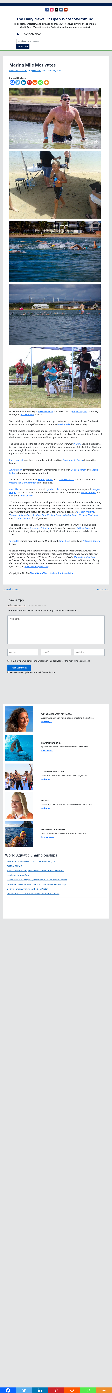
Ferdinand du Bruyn (73, 459)
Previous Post (11, 589)
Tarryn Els (14, 540)
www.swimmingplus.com (36, 566)
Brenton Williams (85, 511)
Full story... (46, 721)
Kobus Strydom (33, 514)
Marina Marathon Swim (85, 557)
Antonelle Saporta (92, 540)
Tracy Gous (64, 540)
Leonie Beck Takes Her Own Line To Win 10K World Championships (36, 884)
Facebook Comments (37, 605)
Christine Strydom (22, 518)
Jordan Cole (53, 489)
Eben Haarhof (16, 459)
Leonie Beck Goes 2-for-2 (18, 875)
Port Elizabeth (27, 414)
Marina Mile (64, 424)
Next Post (103, 589)
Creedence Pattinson (39, 527)
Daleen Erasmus (45, 411)
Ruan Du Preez (27, 495)
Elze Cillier (14, 489)
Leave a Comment (18, 70)
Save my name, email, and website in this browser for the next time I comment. (50, 660)
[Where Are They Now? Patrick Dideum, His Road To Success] (16, 922)
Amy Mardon (15, 469)
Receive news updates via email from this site (31, 672)
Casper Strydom (79, 411)
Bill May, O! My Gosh (16, 866)
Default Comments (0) (16, 605)
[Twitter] (17, 84)
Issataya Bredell (63, 514)
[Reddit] (34, 84)
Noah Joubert (94, 514)
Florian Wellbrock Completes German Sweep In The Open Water (35, 870)
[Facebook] (12, 84)
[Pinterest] (29, 84)
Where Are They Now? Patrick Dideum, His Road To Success (55, 912)
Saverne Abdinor (17, 514)
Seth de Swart (84, 527)
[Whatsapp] (40, 84)
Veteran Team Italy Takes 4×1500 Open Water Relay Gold (32, 861)
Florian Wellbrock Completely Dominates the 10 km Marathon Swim (37, 879)
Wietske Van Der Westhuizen (23, 482)
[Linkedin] (23, 84)
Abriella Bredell (88, 492)
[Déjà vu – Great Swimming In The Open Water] (16, 898)
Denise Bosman (78, 469)
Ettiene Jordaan (45, 479)
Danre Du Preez (66, 479)
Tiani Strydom (48, 514)
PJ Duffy (77, 443)
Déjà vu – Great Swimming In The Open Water (49, 889)
